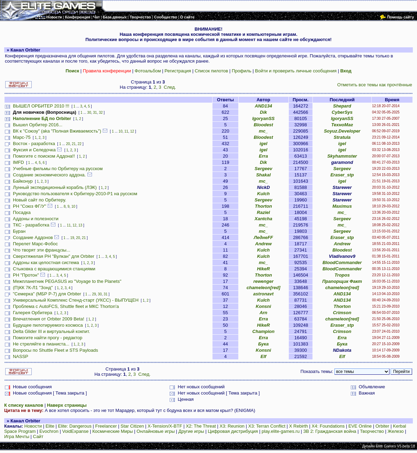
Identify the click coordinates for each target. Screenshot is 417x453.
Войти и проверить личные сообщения (296, 70)
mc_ (263, 131)
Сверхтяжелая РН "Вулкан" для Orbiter (53, 256)
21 (74, 144)
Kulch (263, 193)
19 (72, 238)
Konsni (263, 306)
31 (95, 112)
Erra (263, 156)
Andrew (263, 243)
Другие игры (191, 431)
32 (101, 112)
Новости (33, 426)
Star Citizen (132, 426)
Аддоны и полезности (36, 218)
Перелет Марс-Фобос (35, 243)
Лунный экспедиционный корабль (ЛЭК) (55, 187)
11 (126, 131)
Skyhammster (342, 156)
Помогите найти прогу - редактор (47, 337)
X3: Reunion (232, 426)
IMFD (18, 162)
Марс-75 (22, 137)
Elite (50, 426)
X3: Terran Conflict (266, 426)
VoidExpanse (75, 431)
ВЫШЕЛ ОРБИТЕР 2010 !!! (41, 106)
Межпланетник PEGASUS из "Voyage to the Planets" (67, 281)
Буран (19, 231)
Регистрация (177, 70)
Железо (396, 431)
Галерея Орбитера (32, 312)
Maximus (342, 206)
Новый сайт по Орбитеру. (39, 199)
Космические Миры (112, 431)
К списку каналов (23, 405)
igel (263, 143)
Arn (263, 312)
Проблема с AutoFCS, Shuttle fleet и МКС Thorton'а (66, 306)
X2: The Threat (201, 426)
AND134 (263, 106)
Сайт (38, 436)
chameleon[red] (263, 287)
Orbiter (382, 426)
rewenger (263, 281)
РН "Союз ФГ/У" (29, 206)
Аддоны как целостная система (46, 262)
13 (80, 225)
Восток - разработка (34, 143)
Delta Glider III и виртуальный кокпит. (51, 331)
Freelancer (106, 426)
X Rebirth (298, 426)
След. (170, 87)
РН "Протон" (26, 275)
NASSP (20, 356)
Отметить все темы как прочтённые (374, 84)
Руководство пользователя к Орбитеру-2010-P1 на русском (75, 193)
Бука (263, 344)
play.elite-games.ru (281, 431)
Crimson (342, 312)
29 (94, 294)
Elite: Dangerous (75, 426)
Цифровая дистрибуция (233, 431)
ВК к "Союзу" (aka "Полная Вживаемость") (57, 131)
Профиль (241, 70)
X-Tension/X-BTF (165, 426)
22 (80, 144)
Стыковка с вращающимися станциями (54, 268)
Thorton (263, 206)
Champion (263, 331)
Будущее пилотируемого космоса (48, 325)
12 (132, 131)
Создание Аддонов (33, 237)
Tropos (342, 275)
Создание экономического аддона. (49, 174)
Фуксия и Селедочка (34, 149)
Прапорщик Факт (342, 281)
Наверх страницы (67, 405)
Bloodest (263, 124)
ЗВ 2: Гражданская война (329, 431)
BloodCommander (342, 262)
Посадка (22, 212)
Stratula (342, 137)
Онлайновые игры (156, 431)
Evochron (49, 431)
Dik (263, 112)
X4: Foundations (328, 426)
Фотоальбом (148, 70)
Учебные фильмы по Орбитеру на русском (58, 168)
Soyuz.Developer (342, 131)
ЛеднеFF (263, 237)
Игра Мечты (16, 436)
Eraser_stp (342, 174)
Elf (264, 356)
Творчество (372, 431)
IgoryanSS (263, 118)
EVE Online (360, 426)
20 (68, 144)
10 (120, 131)
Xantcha (263, 218)
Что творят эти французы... (41, 250)
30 (89, 112)
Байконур (23, 181)
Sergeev (263, 168)
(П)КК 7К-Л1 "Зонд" (33, 287)
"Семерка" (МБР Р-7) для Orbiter (47, 293)
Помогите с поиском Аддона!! (44, 156)
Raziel (263, 212)
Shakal (263, 174)
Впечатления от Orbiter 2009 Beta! (48, 318)
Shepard (342, 106)
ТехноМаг (342, 124)
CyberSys (342, 112)
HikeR (263, 268)
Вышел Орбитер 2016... (37, 124)
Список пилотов (211, 70)
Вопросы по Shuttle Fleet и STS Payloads (55, 350)
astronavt (263, 293)
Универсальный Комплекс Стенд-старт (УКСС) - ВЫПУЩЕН (76, 300)
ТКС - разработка (31, 225)
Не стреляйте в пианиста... (41, 344)
